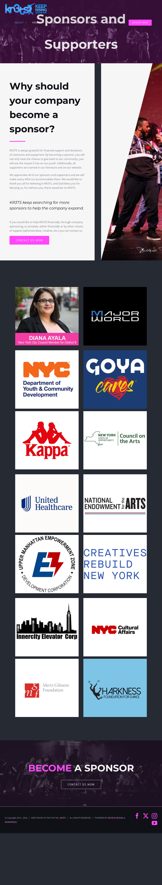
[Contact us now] (29, 240)
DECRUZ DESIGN (115, 817)
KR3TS (63, 817)
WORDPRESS (11, 822)
